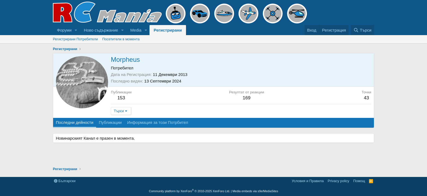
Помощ (359, 181)
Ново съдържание (101, 30)
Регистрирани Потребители (75, 39)
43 (366, 97)
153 (121, 97)
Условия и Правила (308, 181)
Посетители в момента (121, 39)
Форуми (64, 30)
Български (64, 181)
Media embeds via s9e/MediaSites (255, 191)
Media (136, 30)
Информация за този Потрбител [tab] (157, 122)
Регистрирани (168, 30)
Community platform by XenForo (189, 191)
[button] (76, 30)
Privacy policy (338, 181)
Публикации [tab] (110, 122)
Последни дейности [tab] (74, 122)
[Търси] (362, 30)
